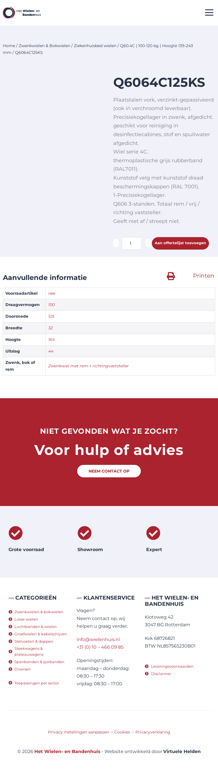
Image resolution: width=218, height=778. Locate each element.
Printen (203, 275)
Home (9, 45)
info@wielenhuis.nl (98, 639)
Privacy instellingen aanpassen (78, 732)
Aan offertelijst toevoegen (180, 243)
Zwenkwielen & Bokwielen (44, 45)
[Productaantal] (132, 243)
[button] (209, 13)
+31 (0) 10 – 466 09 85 (100, 647)
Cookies (122, 732)
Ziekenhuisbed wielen (95, 45)
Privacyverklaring (152, 732)
